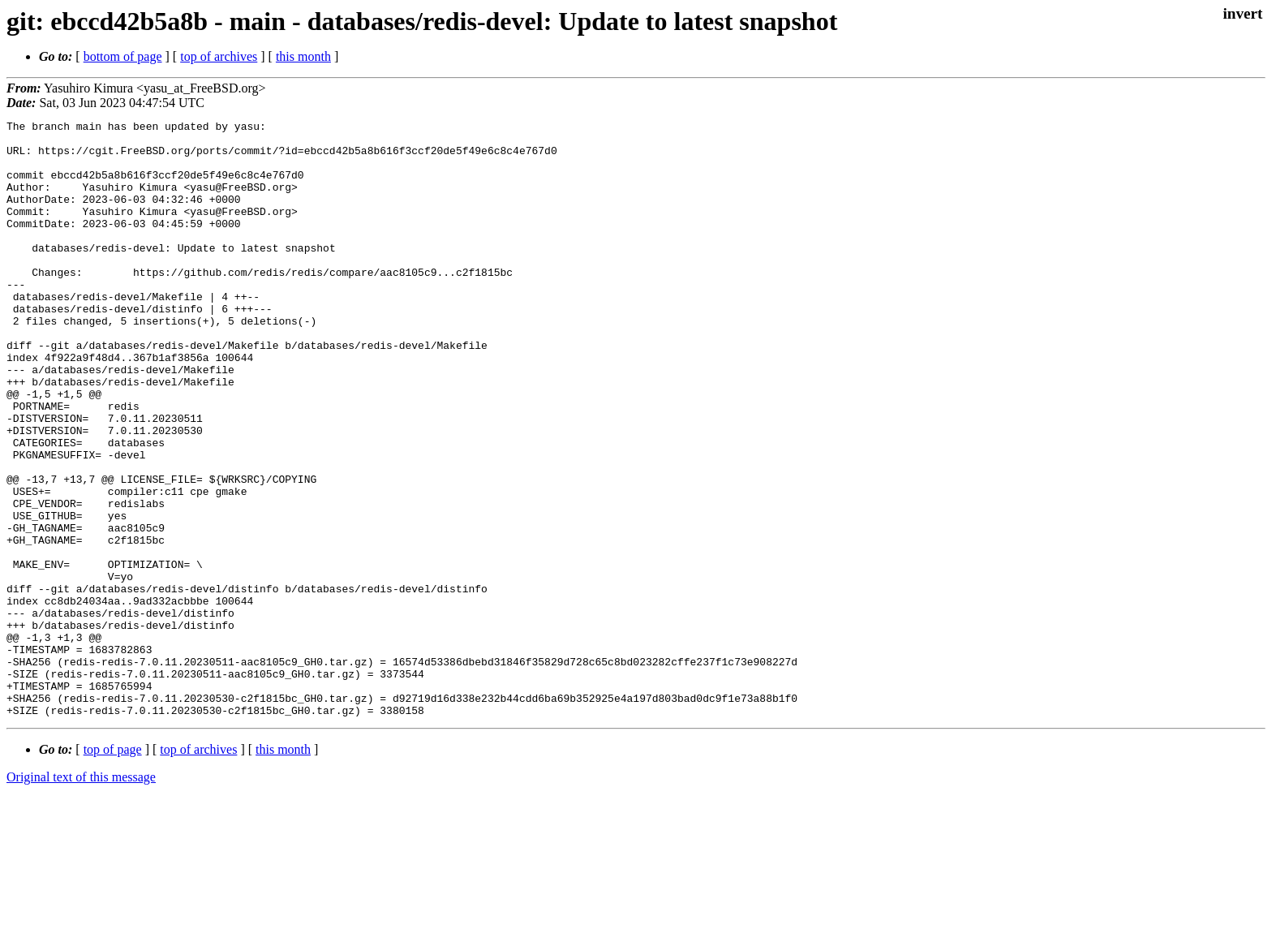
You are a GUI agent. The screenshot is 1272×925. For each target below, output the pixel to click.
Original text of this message (81, 896)
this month (303, 56)
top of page (113, 869)
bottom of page (123, 56)
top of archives (218, 56)
